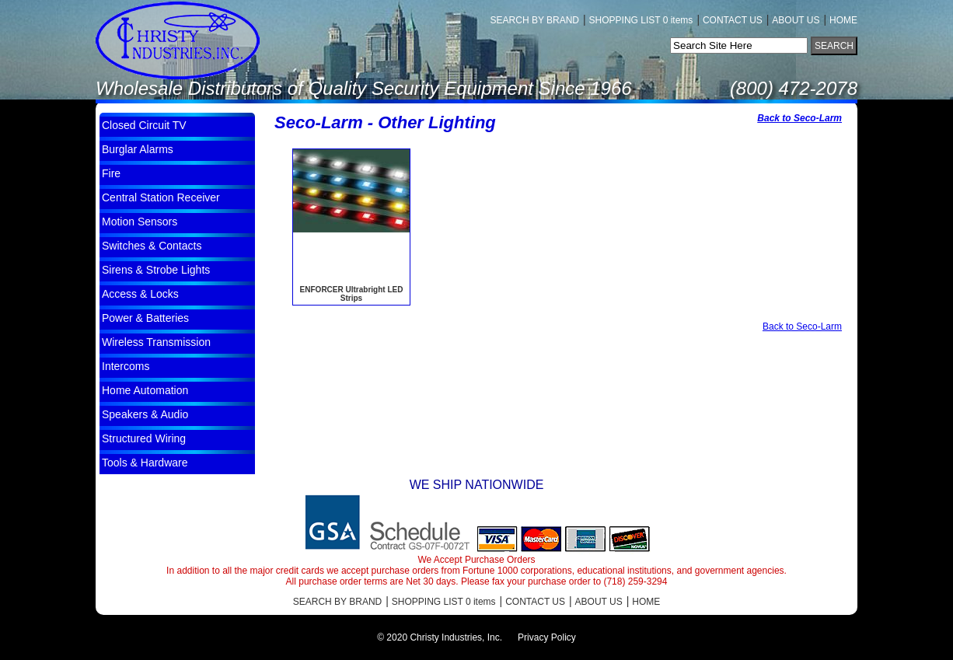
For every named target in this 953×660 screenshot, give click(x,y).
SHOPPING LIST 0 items (641, 20)
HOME (843, 20)
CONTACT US (733, 20)
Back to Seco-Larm (799, 118)
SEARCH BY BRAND (534, 20)
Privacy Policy (547, 637)
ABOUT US (795, 20)
